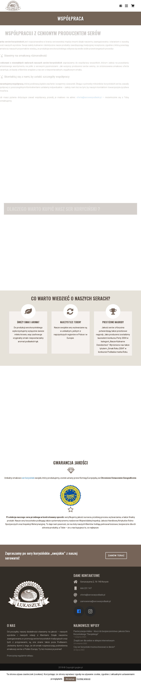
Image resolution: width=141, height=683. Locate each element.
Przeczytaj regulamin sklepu (20, 656)
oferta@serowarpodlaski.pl (96, 97)
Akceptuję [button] (70, 679)
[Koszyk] (132, 6)
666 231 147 (86, 588)
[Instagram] (90, 611)
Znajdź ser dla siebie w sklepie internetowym (94, 640)
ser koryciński (28, 478)
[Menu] (126, 5)
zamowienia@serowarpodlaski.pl (95, 601)
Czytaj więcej (83, 679)
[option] (28, 327)
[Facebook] (120, 5)
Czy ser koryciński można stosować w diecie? (94, 647)
